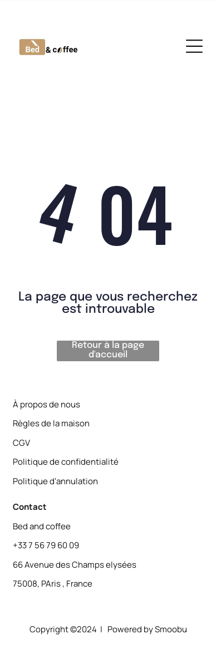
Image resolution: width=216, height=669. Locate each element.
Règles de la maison (51, 423)
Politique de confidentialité (66, 462)
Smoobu (171, 629)
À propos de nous (46, 404)
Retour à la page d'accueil (108, 350)
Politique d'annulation (55, 481)
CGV (21, 443)
